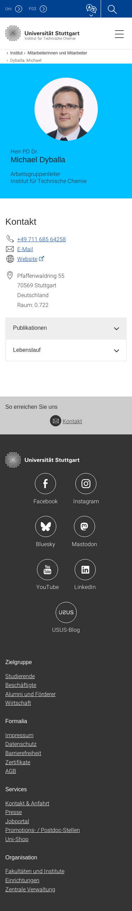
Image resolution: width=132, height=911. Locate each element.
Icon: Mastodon (84, 526)
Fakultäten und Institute (34, 870)
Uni (8, 8)
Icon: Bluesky (45, 526)
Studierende (20, 676)
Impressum (19, 735)
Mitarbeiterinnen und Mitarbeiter (57, 53)
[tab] (66, 328)
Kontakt (66, 421)
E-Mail (25, 249)
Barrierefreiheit (23, 752)
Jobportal (17, 821)
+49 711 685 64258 (41, 239)
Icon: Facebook (45, 483)
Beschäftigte (20, 684)
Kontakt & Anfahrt (27, 803)
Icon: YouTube (47, 569)
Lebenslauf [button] (26, 350)
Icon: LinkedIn (85, 569)
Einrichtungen (22, 880)
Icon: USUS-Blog (66, 612)
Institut (16, 53)
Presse (13, 811)
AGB (10, 770)
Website (27, 258)
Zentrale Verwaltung (30, 889)
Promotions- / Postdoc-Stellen (42, 829)
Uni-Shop (17, 839)
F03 (32, 8)
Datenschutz (21, 743)
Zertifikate (17, 762)
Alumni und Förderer (30, 693)
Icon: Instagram (85, 483)
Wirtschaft (18, 702)
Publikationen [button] (30, 328)
